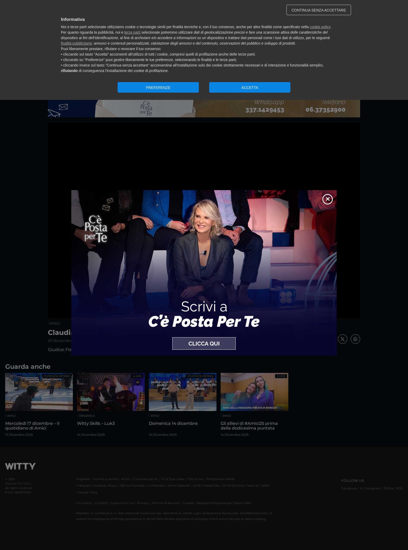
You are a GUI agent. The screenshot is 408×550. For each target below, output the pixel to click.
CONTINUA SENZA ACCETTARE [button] (319, 10)
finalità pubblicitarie (76, 43)
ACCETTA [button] (249, 88)
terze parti (132, 32)
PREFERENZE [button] (158, 88)
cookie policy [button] (320, 27)
